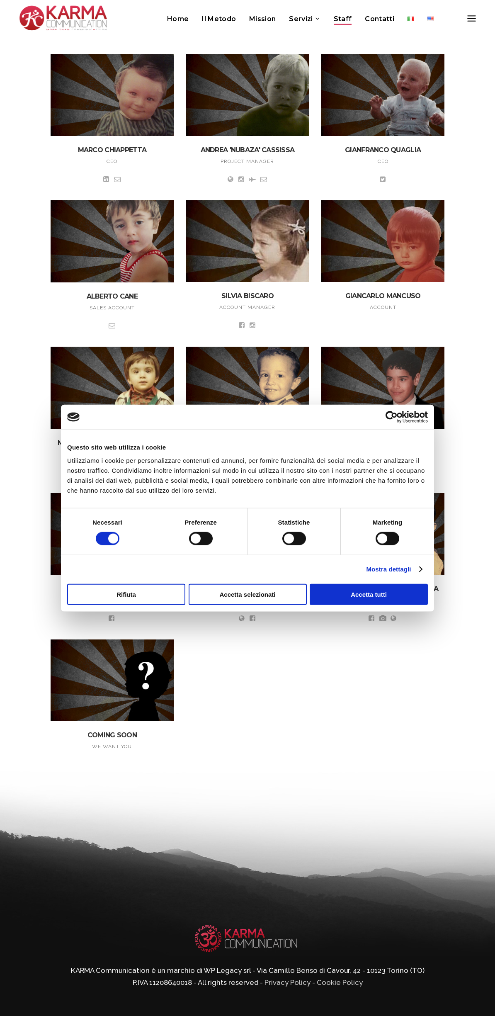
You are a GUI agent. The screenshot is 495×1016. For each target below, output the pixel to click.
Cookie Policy (340, 982)
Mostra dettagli (388, 569)
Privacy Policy (287, 982)
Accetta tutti (369, 594)
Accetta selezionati (247, 594)
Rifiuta (126, 594)
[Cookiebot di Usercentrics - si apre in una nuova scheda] (391, 417)
